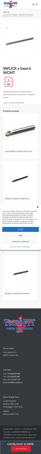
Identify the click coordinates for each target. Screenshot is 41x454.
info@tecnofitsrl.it (15, 382)
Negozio (6, 12)
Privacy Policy (32, 435)
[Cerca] (32, 4)
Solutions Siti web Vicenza (27, 437)
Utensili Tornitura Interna (16, 103)
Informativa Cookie (8, 437)
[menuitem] (32, 4)
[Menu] (36, 4)
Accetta (20, 229)
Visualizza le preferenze (20, 241)
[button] (38, 207)
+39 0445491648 (13, 374)
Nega (21, 235)
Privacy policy (26, 247)
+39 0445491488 (13, 376)
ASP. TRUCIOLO (21, 449)
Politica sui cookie (15, 247)
